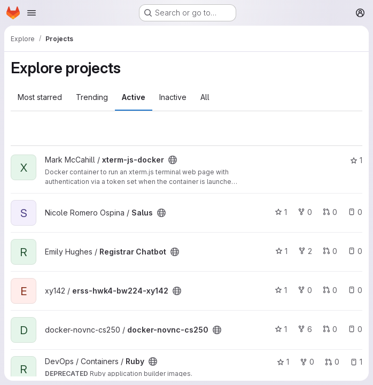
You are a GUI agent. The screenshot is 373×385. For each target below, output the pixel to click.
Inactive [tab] (173, 97)
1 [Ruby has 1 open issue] (356, 361)
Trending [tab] (92, 97)
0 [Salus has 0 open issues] (355, 212)
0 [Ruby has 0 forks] (307, 361)
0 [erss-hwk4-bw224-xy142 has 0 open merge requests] (330, 290)
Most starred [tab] (40, 97)
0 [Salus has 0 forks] (305, 212)
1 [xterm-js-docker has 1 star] (356, 160)
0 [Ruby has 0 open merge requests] (332, 361)
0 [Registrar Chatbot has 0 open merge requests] (330, 251)
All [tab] (204, 97)
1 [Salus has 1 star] (281, 212)
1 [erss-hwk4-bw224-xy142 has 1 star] (281, 290)
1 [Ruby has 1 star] (283, 361)
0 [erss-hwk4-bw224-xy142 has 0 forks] (305, 290)
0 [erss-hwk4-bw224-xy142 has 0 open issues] (355, 290)
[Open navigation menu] (31, 12)
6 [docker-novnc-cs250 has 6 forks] (305, 329)
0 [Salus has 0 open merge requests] (330, 212)
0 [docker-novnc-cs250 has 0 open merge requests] (330, 329)
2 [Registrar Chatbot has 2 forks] (305, 251)
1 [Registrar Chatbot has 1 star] (281, 251)
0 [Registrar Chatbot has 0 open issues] (355, 251)
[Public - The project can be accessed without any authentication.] (172, 160)
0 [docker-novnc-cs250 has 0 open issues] (355, 329)
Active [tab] (133, 97)
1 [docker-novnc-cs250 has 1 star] (281, 329)
